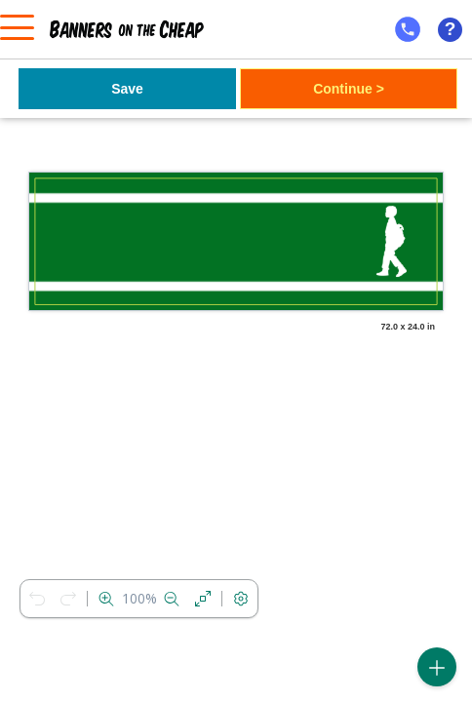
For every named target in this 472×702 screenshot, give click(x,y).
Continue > (348, 89)
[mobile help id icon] (407, 29)
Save (127, 89)
